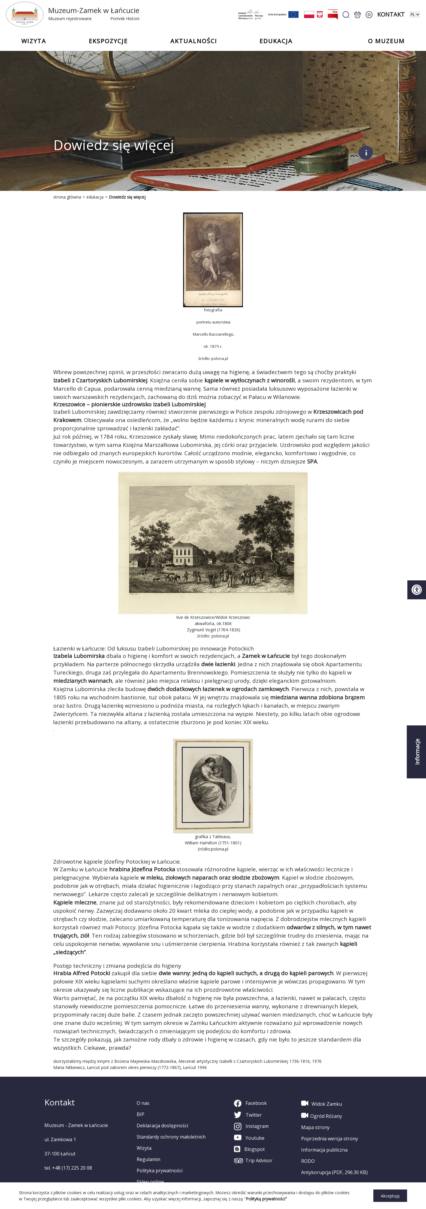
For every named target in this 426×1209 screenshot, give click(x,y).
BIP (140, 1114)
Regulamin (148, 1159)
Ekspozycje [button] (108, 41)
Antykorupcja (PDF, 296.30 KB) (334, 1172)
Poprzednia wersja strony (329, 1138)
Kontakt (391, 14)
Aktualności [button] (193, 41)
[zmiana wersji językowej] (414, 14)
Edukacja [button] (276, 41)
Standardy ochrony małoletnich (171, 1137)
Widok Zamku (321, 1103)
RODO (308, 1161)
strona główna (67, 197)
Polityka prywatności (160, 1170)
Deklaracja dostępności (162, 1125)
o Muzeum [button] (386, 41)
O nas (143, 1103)
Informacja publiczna (324, 1150)
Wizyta (144, 1148)
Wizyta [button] (33, 41)
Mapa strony (315, 1127)
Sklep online (150, 1182)
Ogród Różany (321, 1115)
